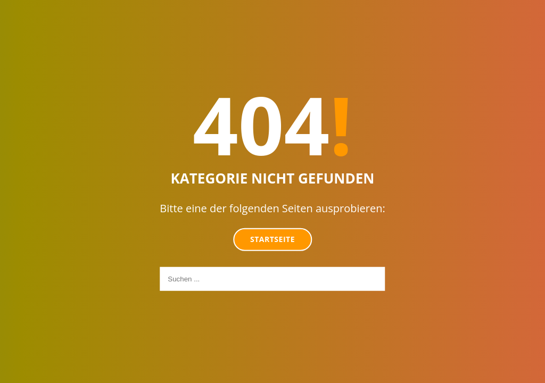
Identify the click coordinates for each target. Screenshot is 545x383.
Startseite (272, 239)
